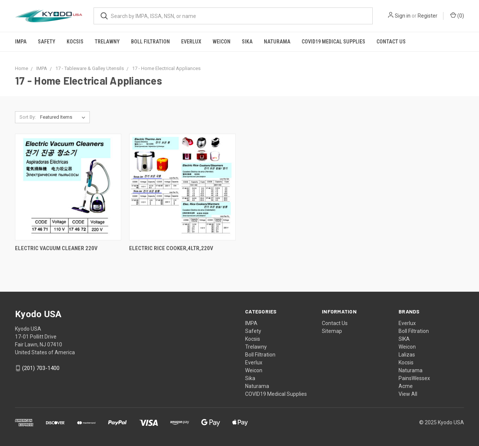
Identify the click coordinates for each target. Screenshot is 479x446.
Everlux (191, 42)
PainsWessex (414, 378)
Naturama (277, 42)
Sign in (403, 16)
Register (427, 16)
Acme (406, 386)
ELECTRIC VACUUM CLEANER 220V (56, 248)
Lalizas (407, 355)
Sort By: (27, 117)
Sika (247, 42)
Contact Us (391, 42)
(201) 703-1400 (41, 368)
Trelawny (107, 42)
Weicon (222, 42)
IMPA (21, 42)
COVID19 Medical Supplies (333, 42)
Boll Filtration (150, 42)
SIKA (404, 339)
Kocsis (75, 42)
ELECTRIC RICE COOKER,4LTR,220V (171, 248)
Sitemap (332, 331)
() (457, 15)
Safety (46, 42)
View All (408, 394)
